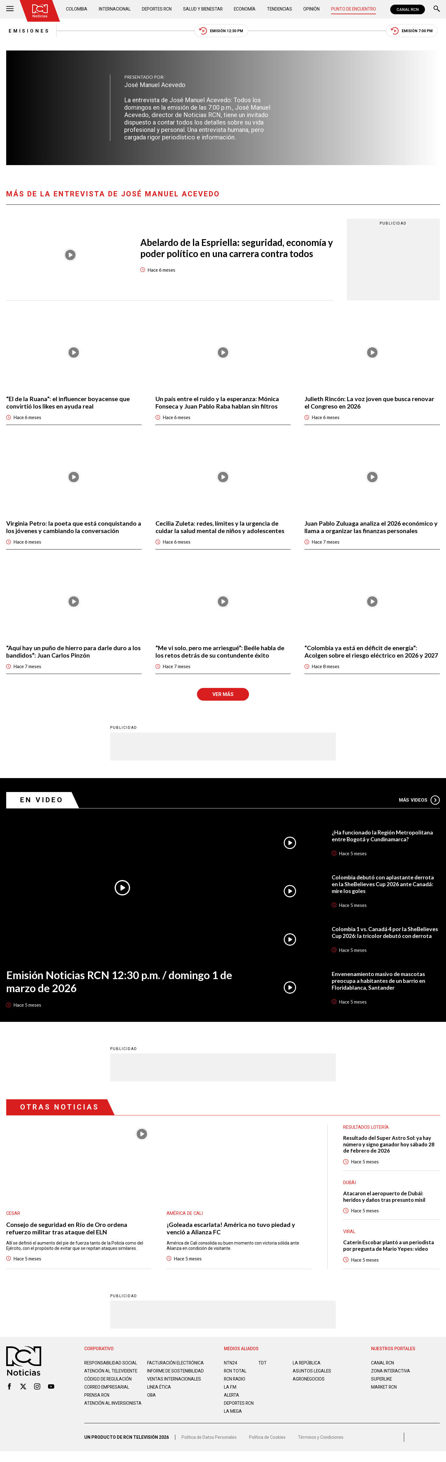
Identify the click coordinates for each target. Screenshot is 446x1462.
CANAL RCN (407, 9)
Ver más (223, 703)
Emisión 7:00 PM (414, 31)
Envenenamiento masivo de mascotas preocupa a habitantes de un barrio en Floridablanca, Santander (379, 989)
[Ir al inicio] (40, 11)
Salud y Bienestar (203, 9)
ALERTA (232, 1404)
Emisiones (27, 31)
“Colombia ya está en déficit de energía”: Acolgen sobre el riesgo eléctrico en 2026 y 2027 (364, 656)
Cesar (13, 1222)
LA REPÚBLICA (307, 1371)
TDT (262, 1371)
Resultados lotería (366, 1135)
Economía (245, 9)
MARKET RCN (384, 1396)
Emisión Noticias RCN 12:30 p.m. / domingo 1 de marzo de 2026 (121, 990)
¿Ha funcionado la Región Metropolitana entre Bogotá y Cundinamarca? (383, 844)
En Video (41, 808)
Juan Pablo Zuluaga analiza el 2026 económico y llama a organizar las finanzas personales (371, 527)
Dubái (349, 1191)
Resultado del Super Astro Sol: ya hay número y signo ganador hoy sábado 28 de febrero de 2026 (390, 1152)
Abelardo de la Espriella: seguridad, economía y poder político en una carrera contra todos (234, 248)
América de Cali (185, 1222)
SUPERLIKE (382, 1387)
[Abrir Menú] (10, 9)
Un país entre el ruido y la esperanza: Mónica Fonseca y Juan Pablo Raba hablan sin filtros (217, 403)
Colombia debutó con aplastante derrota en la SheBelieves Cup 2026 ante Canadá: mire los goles (383, 892)
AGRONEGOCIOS (309, 1387)
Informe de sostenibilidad (163, 1382)
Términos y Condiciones (321, 1448)
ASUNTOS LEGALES (312, 1379)
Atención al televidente (111, 1379)
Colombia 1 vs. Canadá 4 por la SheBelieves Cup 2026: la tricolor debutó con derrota (385, 941)
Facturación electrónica (176, 1371)
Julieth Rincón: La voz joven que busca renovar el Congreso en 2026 (369, 403)
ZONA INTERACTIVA (391, 1379)
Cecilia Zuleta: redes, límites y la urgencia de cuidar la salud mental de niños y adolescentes (219, 527)
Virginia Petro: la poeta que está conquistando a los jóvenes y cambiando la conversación (71, 527)
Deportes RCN (157, 9)
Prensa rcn (97, 1409)
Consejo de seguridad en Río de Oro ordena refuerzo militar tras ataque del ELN (67, 1236)
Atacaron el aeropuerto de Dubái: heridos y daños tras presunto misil (385, 1205)
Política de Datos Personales (209, 1448)
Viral (349, 1240)
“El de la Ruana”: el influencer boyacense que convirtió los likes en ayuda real (68, 403)
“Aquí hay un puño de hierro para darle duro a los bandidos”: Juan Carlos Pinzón (73, 652)
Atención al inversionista (99, 1420)
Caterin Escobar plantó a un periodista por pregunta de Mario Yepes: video (389, 1254)
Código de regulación (108, 1392)
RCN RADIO (235, 1387)
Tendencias (279, 9)
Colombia (77, 9)
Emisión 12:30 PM (221, 31)
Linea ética (159, 1401)
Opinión (311, 9)
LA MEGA (233, 1420)
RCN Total (235, 1379)
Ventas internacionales (174, 1392)
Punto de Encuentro (353, 9)
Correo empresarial (107, 1401)
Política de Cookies (267, 1448)
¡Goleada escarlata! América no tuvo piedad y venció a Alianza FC (231, 1236)
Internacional (114, 9)
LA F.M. (230, 1396)
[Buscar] (437, 9)
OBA (151, 1409)
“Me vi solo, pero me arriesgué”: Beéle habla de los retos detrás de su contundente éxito (220, 652)
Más (419, 808)
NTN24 (230, 1371)
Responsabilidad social (111, 1371)
